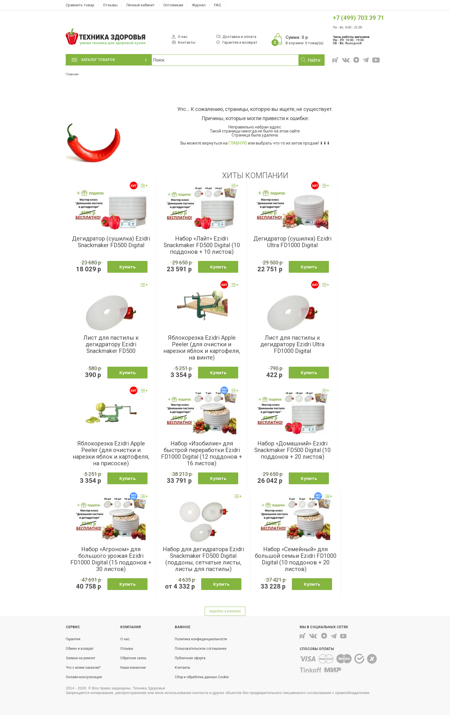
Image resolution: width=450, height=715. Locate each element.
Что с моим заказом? (83, 668)
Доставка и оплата (239, 37)
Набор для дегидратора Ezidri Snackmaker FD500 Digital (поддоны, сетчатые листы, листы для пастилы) (203, 559)
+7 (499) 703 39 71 (358, 17)
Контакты (186, 43)
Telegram (366, 60)
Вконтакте (346, 60)
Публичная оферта (190, 658)
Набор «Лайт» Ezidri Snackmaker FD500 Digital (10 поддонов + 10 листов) (202, 245)
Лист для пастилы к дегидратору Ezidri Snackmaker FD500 (111, 344)
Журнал (198, 5)
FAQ (217, 5)
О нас (182, 37)
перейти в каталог (225, 611)
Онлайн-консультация (84, 677)
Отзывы (110, 5)
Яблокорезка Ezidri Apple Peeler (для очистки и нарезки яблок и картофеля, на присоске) (111, 453)
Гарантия (73, 639)
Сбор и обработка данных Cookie (202, 677)
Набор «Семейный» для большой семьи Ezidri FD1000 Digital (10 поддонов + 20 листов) (295, 559)
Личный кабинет (140, 5)
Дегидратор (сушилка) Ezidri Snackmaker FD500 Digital (111, 242)
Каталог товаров (93, 60)
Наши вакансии (133, 668)
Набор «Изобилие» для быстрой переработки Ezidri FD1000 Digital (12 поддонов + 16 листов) (201, 453)
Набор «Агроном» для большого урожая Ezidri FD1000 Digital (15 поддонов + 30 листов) (111, 559)
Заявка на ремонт (80, 658)
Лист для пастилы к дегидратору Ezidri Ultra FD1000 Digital (292, 344)
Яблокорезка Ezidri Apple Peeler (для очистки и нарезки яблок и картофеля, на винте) (201, 347)
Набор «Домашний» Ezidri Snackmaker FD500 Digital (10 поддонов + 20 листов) (292, 450)
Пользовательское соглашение (200, 649)
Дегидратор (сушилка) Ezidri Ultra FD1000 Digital (292, 242)
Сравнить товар (80, 5)
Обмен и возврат (80, 649)
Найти (314, 60)
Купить (127, 267)
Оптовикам (173, 5)
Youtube (376, 60)
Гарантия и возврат (239, 43)
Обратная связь (133, 658)
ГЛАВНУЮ (237, 143)
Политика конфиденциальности (201, 639)
